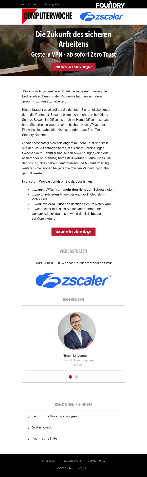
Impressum (49, 461)
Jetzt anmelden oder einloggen (73, 67)
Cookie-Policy (96, 461)
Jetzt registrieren (54, 4)
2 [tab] (77, 377)
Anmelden (29, 4)
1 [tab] (70, 377)
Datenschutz (72, 461)
